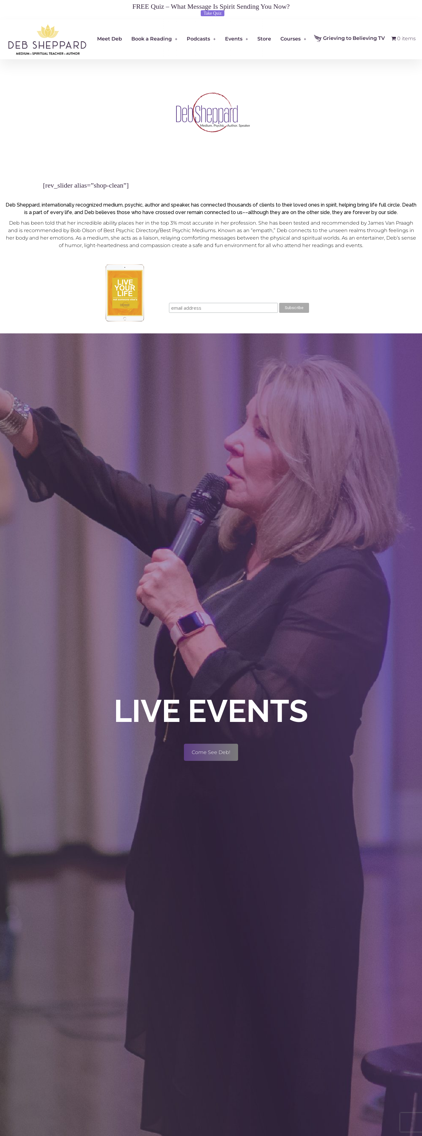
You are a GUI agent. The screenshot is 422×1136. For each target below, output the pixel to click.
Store (264, 39)
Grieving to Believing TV (349, 38)
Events (236, 39)
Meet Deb (109, 39)
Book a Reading (154, 39)
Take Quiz (213, 13)
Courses (293, 39)
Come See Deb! (211, 752)
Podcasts (201, 39)
